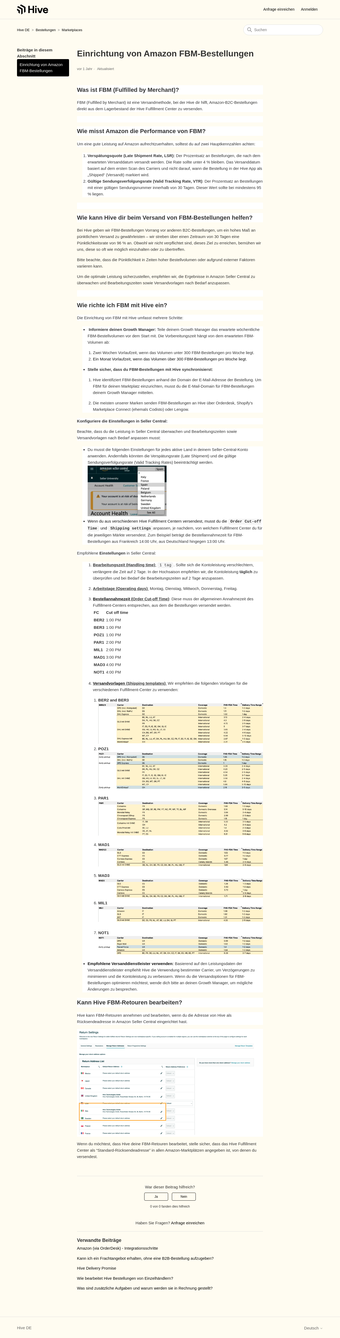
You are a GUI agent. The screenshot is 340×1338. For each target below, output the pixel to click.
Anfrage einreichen (279, 9)
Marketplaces (72, 30)
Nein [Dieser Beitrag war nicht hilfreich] (184, 1196)
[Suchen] (283, 29)
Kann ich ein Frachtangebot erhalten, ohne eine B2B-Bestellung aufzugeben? (145, 1257)
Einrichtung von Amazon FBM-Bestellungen (41, 67)
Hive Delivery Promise (96, 1267)
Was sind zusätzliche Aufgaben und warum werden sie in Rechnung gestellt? (145, 1287)
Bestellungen (46, 30)
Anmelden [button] (309, 9)
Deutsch (313, 1327)
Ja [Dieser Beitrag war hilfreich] (156, 1196)
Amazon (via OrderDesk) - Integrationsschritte (117, 1247)
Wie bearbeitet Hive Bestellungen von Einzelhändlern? (125, 1277)
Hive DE (23, 30)
